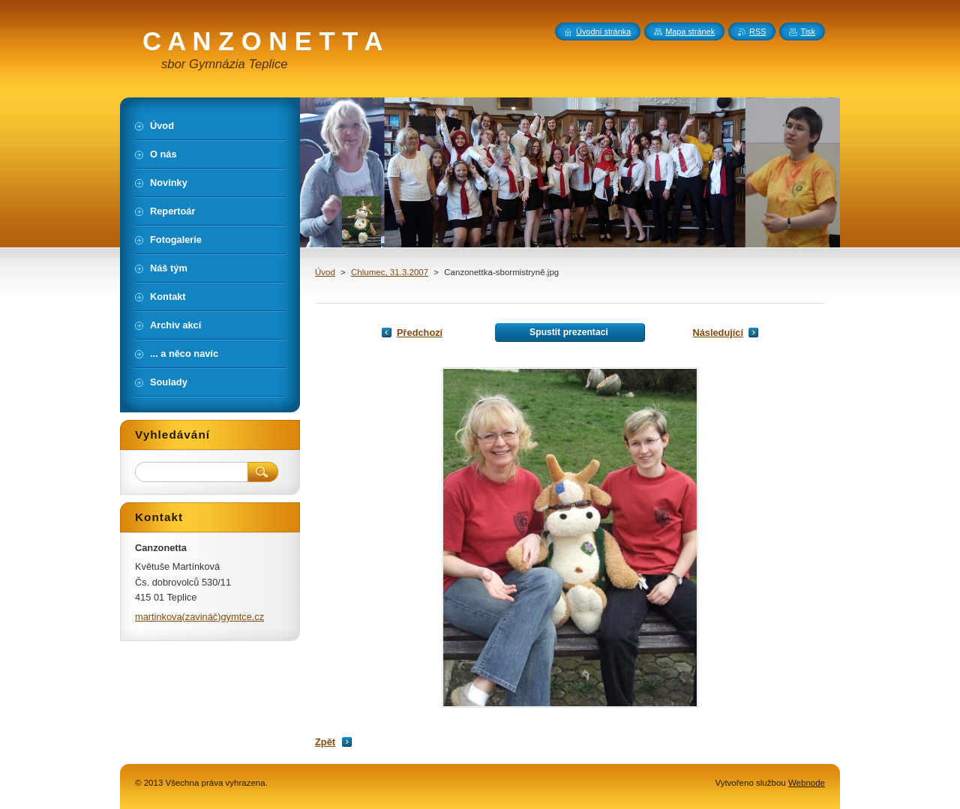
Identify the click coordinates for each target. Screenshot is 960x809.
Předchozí (419, 332)
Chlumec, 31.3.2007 (389, 272)
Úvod (325, 272)
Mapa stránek (690, 31)
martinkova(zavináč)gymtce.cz (199, 616)
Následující (717, 332)
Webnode (806, 782)
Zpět (325, 742)
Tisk (807, 31)
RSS (757, 31)
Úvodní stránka (603, 31)
